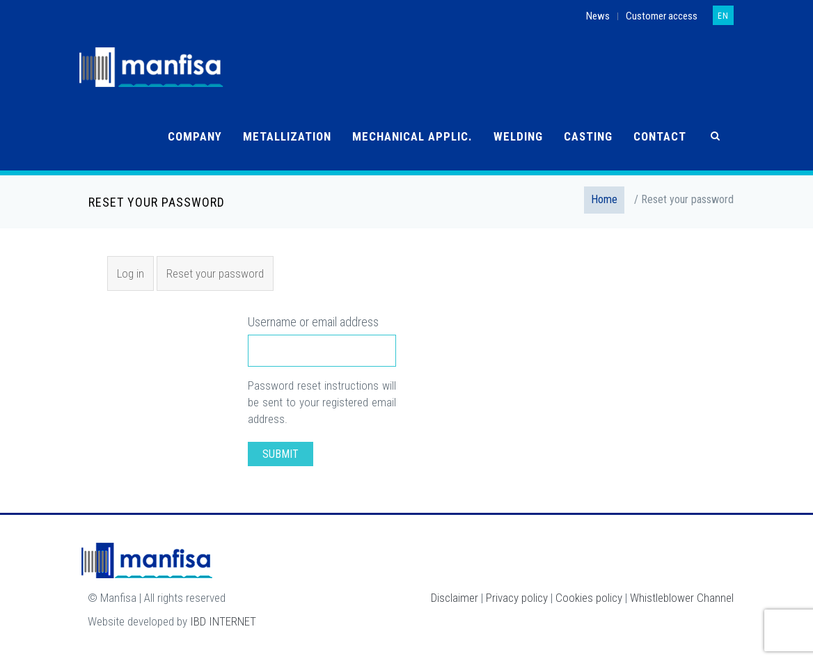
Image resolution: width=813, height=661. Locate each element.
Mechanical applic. (412, 136)
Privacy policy (517, 598)
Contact (659, 136)
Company (195, 136)
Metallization (287, 136)
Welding (518, 136)
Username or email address (313, 321)
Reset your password (219, 277)
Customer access (661, 16)
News (598, 16)
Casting (588, 136)
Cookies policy (588, 598)
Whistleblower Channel (682, 598)
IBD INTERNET (223, 621)
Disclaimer (454, 598)
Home (604, 199)
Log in (130, 273)
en (723, 16)
